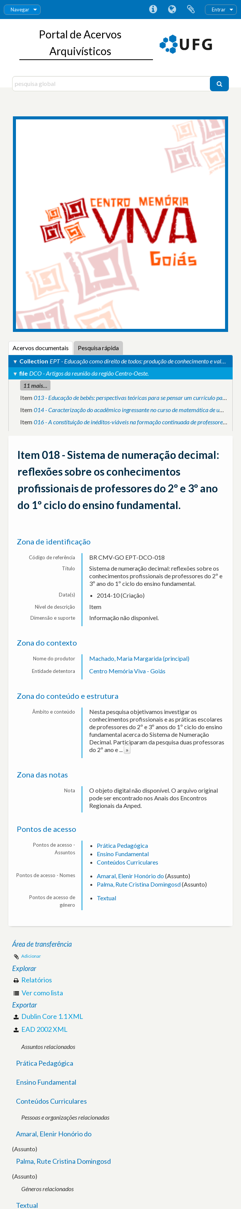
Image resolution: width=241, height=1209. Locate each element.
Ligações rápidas (152, 9)
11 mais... (35, 385)
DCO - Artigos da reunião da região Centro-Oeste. (89, 373)
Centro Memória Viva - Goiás (127, 670)
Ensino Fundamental (123, 853)
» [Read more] (127, 749)
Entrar (218, 9)
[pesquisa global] (112, 83)
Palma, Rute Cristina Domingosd (139, 884)
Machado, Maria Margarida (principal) (139, 658)
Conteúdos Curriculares (127, 862)
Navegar (20, 9)
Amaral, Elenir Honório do (130, 875)
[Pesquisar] (219, 83)
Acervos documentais (41, 347)
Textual (106, 897)
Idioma (171, 9)
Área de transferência (190, 9)
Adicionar (31, 956)
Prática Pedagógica (122, 845)
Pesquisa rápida (98, 347)
